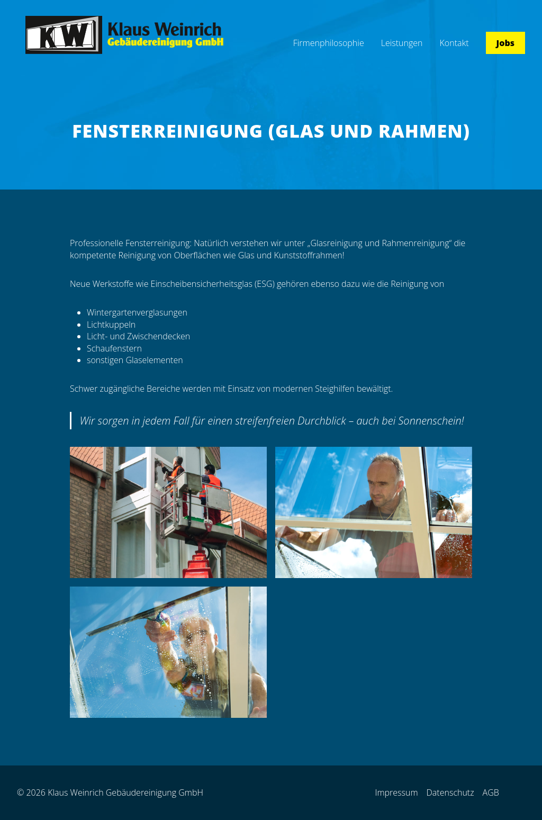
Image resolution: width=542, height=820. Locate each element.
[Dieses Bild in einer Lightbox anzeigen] (168, 512)
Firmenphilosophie (328, 43)
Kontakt (454, 43)
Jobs (505, 43)
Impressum (396, 792)
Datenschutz (450, 792)
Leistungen (402, 43)
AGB (491, 792)
